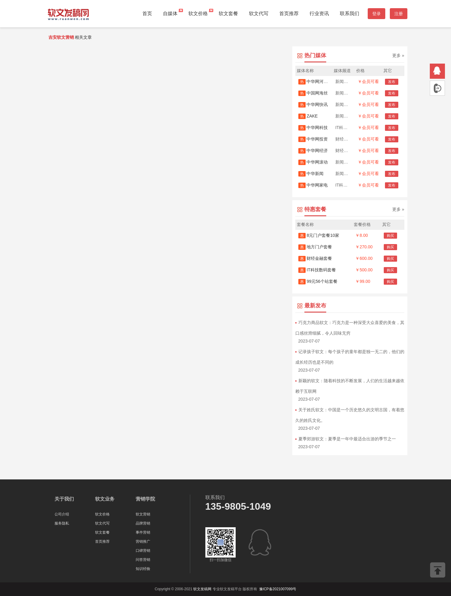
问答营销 (143, 560)
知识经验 (143, 569)
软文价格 (198, 13)
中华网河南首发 (317, 81)
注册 (398, 13)
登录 (376, 13)
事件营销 (143, 532)
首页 (147, 13)
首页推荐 (289, 13)
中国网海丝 (313, 93)
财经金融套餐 (315, 258)
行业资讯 (319, 13)
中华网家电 (313, 185)
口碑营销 (143, 550)
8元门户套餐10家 (318, 235)
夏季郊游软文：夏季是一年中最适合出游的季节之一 (347, 438)
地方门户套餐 (315, 246)
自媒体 (170, 13)
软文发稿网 (202, 589)
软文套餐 (228, 13)
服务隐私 (62, 523)
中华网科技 (313, 127)
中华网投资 (313, 139)
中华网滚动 (313, 162)
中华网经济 (313, 150)
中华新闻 (311, 173)
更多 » (398, 55)
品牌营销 (143, 523)
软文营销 (143, 514)
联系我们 (349, 13)
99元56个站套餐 (317, 281)
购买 (390, 235)
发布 (391, 82)
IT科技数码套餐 (317, 269)
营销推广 (143, 541)
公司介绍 (62, 514)
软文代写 (258, 13)
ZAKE (308, 116)
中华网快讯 (313, 104)
